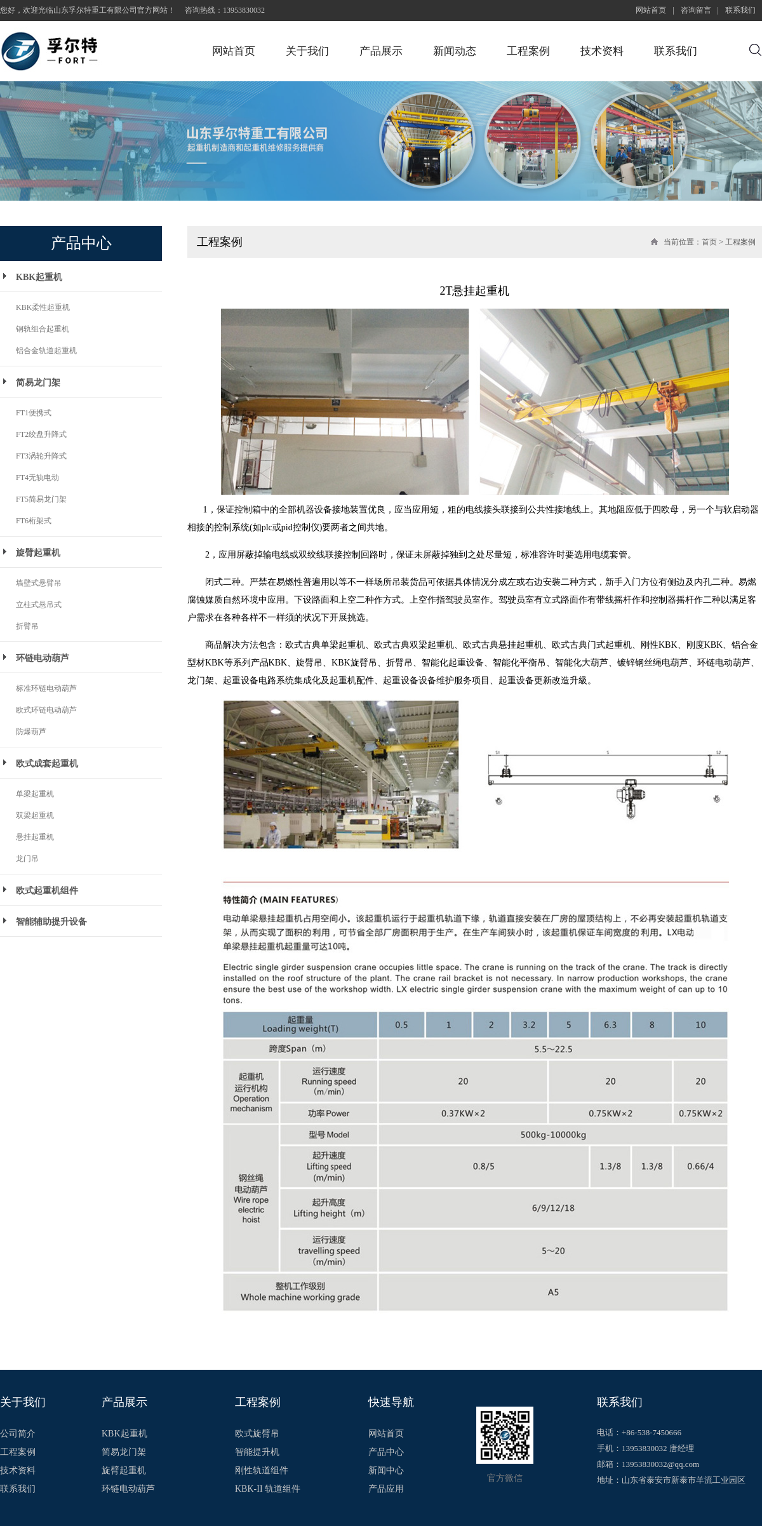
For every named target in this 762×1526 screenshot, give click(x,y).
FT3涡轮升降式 (41, 456)
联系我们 (740, 10)
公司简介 (18, 1433)
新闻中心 (386, 1470)
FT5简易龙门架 (41, 499)
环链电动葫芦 (42, 658)
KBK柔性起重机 (43, 307)
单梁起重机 (35, 793)
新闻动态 (454, 51)
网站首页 (651, 10)
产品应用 (386, 1489)
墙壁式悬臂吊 (39, 583)
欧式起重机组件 (47, 890)
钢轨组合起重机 (42, 329)
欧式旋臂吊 (257, 1433)
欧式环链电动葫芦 (46, 710)
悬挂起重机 (35, 837)
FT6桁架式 (33, 520)
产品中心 (386, 1452)
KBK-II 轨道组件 (267, 1489)
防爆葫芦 (31, 731)
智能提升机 (257, 1452)
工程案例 (528, 51)
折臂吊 (27, 626)
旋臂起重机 (38, 553)
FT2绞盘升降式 (41, 434)
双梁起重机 (35, 815)
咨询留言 (696, 10)
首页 (709, 242)
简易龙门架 (38, 382)
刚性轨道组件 (261, 1470)
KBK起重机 (39, 277)
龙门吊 (27, 858)
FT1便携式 (33, 412)
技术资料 (602, 51)
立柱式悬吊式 (39, 604)
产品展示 (381, 51)
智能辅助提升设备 (51, 922)
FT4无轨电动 (37, 477)
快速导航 (391, 1402)
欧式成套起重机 (47, 763)
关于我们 (307, 51)
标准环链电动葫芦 (46, 688)
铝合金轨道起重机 (46, 350)
